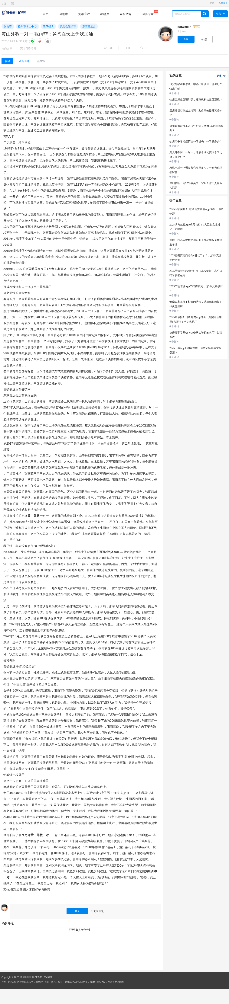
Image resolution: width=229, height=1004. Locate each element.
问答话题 (125, 14)
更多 (221, 75)
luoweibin (189, 26)
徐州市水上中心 (27, 26)
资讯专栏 (84, 14)
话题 (12, 3)
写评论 (24, 61)
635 (108, 48)
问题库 (63, 14)
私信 (204, 39)
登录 (212, 3)
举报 (42, 60)
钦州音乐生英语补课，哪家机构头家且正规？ (195, 99)
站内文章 (7, 48)
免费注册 (223, 3)
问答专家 (148, 13)
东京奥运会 (89, 26)
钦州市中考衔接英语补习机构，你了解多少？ (195, 141)
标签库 (104, 14)
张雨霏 (8, 26)
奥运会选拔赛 (68, 26)
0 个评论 (174, 93)
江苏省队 (48, 26)
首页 (4, 3)
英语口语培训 (28, 48)
